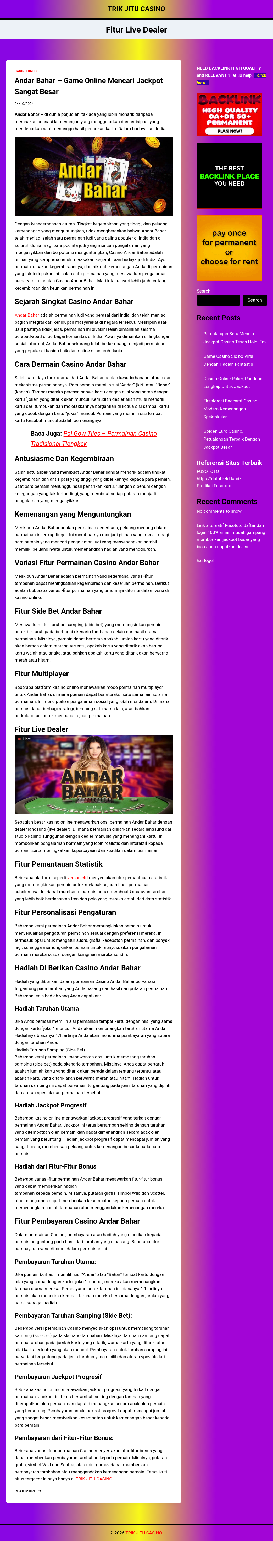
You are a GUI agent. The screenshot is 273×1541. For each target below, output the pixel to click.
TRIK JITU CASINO (144, 1532)
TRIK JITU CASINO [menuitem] (94, 1478)
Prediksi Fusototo (214, 485)
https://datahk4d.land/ (219, 478)
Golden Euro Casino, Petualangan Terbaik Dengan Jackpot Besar (231, 439)
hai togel (205, 560)
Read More (28, 1491)
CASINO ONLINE (27, 71)
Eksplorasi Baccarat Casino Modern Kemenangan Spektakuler (230, 408)
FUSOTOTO (208, 471)
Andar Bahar (27, 315)
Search (203, 291)
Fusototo (233, 525)
